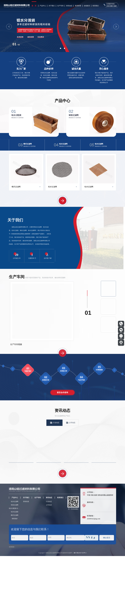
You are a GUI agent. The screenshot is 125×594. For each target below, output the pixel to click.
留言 (121, 336)
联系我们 (96, 6)
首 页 (34, 6)
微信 (121, 330)
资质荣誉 (78, 6)
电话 (121, 324)
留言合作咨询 (62, 430)
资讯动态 (69, 6)
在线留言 (87, 6)
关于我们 (52, 6)
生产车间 (60, 6)
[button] (60, 48)
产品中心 (43, 6)
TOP (121, 343)
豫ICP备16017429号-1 (80, 591)
